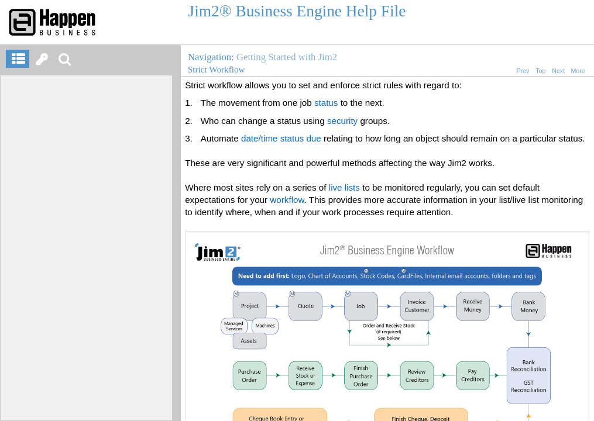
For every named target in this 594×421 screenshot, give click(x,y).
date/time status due (281, 138)
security (342, 121)
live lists (344, 187)
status (326, 103)
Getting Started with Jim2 (286, 57)
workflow (287, 200)
